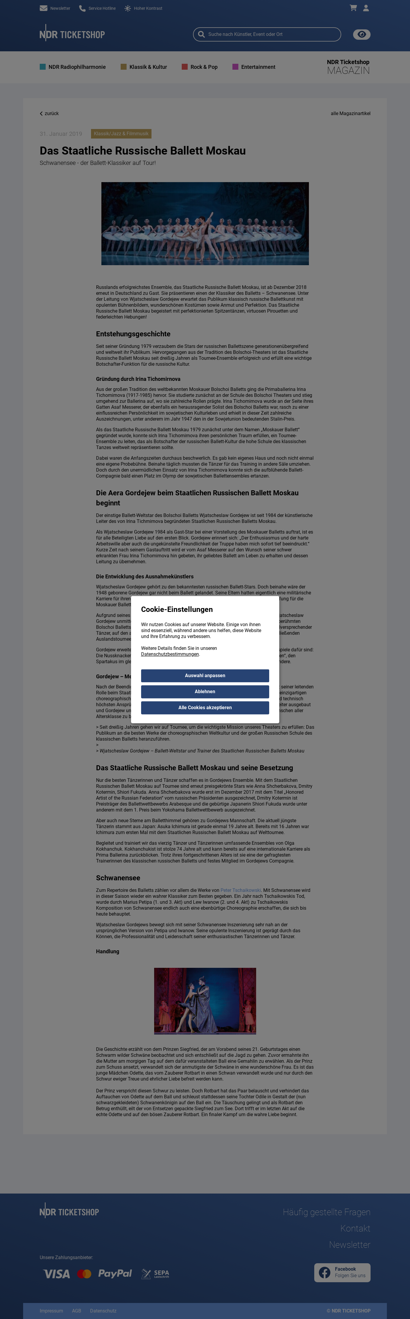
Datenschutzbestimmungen (170, 654)
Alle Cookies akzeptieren (205, 707)
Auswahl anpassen (205, 675)
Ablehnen (205, 691)
